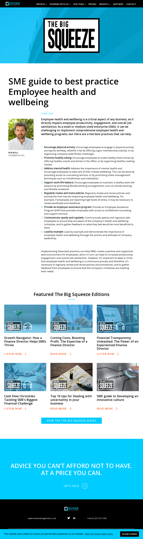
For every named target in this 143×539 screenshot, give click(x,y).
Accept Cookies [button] (129, 534)
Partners (118, 4)
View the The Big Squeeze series (71, 420)
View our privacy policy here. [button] (99, 534)
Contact (131, 4)
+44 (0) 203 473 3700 (96, 519)
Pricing (92, 4)
